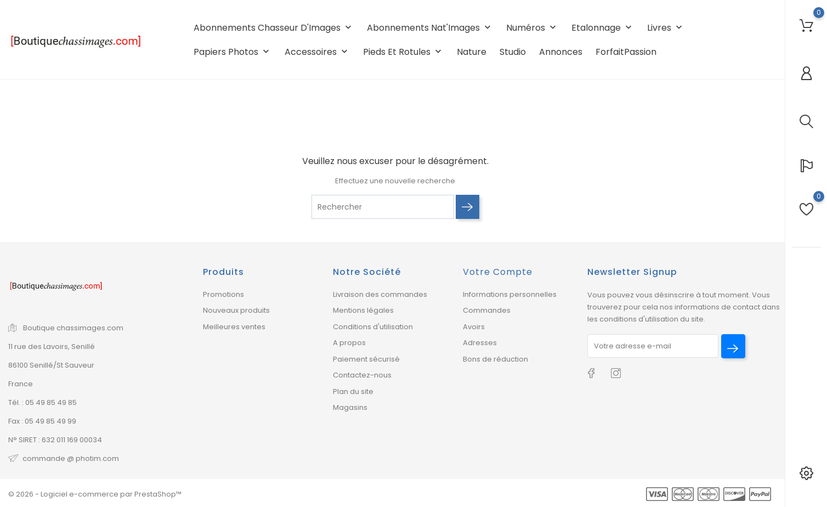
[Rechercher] (382, 207)
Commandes (487, 310)
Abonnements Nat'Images (430, 27)
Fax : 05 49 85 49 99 (42, 421)
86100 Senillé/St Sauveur (51, 365)
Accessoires (317, 52)
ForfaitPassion (626, 52)
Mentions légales (363, 310)
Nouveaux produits (236, 310)
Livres (665, 27)
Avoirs (474, 327)
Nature (471, 52)
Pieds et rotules (403, 52)
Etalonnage (602, 27)
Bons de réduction (495, 359)
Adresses (480, 342)
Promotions (223, 294)
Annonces (560, 52)
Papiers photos (232, 52)
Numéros (532, 27)
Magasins (350, 407)
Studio (513, 52)
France (20, 384)
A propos (349, 342)
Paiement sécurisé (366, 359)
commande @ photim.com (70, 458)
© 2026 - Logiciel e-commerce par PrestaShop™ (95, 494)
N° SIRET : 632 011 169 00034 (55, 440)
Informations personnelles (510, 294)
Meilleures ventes (234, 327)
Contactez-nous (362, 375)
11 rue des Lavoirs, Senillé (51, 346)
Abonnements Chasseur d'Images (274, 27)
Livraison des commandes (380, 294)
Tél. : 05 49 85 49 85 (42, 402)
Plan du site (353, 391)
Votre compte (498, 272)
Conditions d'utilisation (373, 327)
